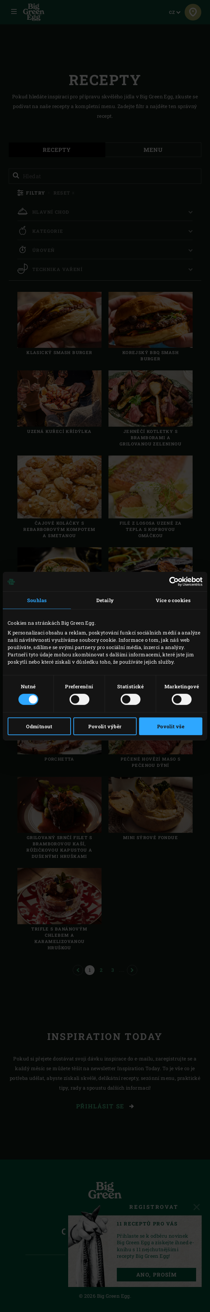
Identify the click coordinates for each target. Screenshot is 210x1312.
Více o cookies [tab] (173, 600)
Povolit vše (170, 726)
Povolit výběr (104, 726)
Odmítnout (39, 726)
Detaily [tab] (105, 600)
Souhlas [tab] (37, 600)
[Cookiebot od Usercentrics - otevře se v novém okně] (172, 582)
